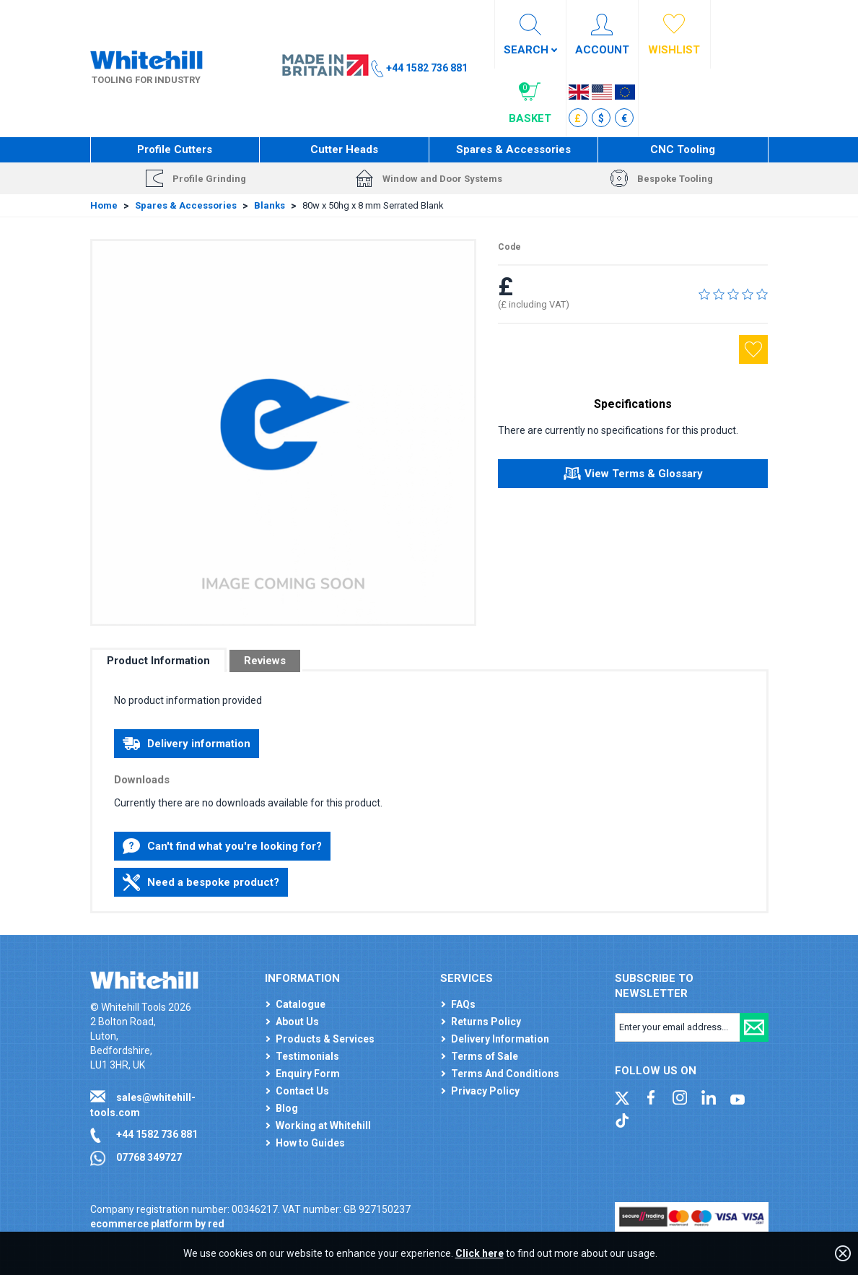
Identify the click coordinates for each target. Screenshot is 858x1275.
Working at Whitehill (323, 1125)
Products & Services (325, 1039)
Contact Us (302, 1091)
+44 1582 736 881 (157, 1134)
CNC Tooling (682, 149)
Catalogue (300, 1004)
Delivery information (186, 743)
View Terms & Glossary (633, 475)
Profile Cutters (174, 149)
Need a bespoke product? (201, 882)
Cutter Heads (344, 149)
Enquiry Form (308, 1073)
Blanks (269, 205)
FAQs (463, 1004)
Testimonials (307, 1056)
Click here (479, 1253)
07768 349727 (149, 1157)
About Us (297, 1021)
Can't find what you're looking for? (222, 846)
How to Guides (310, 1143)
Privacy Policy (485, 1091)
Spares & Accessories (513, 149)
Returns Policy (486, 1021)
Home (104, 205)
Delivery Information (500, 1039)
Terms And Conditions (505, 1073)
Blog (287, 1108)
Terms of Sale (484, 1056)
